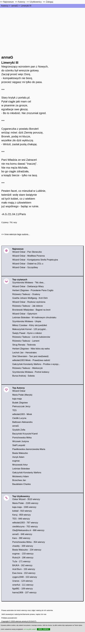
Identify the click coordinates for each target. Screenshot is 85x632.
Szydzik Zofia (18, 430)
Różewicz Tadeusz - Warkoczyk (27, 368)
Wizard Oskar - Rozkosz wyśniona (28, 302)
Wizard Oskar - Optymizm (24, 314)
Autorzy (4, 6)
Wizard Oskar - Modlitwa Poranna (28, 256)
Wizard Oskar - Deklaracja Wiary (28, 286)
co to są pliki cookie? (30, 629)
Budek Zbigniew (20, 402)
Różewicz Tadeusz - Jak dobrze (27, 306)
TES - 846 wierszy (21, 519)
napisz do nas (41, 614)
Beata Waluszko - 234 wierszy (26, 550)
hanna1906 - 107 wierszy (24, 592)
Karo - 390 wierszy (21, 538)
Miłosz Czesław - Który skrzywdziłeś (29, 325)
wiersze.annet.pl (21, 621)
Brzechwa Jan (19, 480)
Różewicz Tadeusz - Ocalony (26, 294)
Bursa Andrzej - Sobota (23, 376)
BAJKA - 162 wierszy (22, 565)
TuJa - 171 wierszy (21, 561)
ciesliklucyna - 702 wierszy (25, 526)
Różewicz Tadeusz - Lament (25, 341)
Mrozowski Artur (20, 465)
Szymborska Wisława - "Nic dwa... (28, 282)
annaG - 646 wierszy (22, 534)
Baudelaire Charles (21, 484)
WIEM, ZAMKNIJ (43, 629)
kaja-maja (17, 399)
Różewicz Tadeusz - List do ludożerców (31, 337)
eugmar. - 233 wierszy (23, 554)
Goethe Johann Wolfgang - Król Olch (30, 298)
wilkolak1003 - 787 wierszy (25, 522)
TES (14, 410)
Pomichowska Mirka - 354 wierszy (28, 542)
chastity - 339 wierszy (22, 546)
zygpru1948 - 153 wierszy (24, 577)
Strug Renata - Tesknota (24, 345)
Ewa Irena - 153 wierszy (23, 573)
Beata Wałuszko (20, 453)
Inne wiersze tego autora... (17, 234)
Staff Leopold (18, 445)
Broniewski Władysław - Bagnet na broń (31, 310)
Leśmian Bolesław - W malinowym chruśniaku (34, 317)
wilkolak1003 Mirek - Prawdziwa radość (31, 360)
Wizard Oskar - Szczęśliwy (25, 267)
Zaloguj (49, 2)
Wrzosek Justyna (20, 441)
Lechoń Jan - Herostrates (24, 352)
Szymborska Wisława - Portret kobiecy (30, 372)
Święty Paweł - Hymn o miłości (27, 333)
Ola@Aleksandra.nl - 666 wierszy (28, 530)
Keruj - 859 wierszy (21, 515)
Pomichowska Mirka (22, 437)
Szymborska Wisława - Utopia (26, 321)
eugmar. (16, 461)
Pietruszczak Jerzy (21, 406)
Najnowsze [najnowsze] (8, 2)
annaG (14, 6)
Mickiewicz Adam (20, 476)
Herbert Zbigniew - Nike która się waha (31, 349)
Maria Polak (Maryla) (22, 395)
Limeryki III (26, 6)
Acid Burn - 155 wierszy (23, 569)
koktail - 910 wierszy (22, 511)
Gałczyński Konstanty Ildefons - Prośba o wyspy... (36, 364)
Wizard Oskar (18, 391)
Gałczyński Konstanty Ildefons (26, 472)
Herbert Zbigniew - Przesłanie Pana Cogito (32, 290)
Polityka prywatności (9, 618)
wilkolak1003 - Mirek (22, 414)
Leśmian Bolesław (21, 468)
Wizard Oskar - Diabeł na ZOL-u (27, 263)
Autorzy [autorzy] (21, 2)
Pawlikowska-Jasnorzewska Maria (28, 449)
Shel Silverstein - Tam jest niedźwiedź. (30, 356)
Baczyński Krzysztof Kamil (25, 434)
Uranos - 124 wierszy (22, 581)
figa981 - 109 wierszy (22, 588)
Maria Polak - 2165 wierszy (25, 503)
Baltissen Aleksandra (22, 422)
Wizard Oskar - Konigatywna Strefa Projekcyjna (35, 260)
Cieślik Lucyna (19, 418)
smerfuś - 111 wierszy (22, 585)
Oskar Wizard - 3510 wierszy (26, 499)
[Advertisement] (42, 28)
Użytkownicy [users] (36, 2)
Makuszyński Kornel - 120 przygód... (29, 329)
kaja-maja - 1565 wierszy (24, 507)
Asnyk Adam (18, 457)
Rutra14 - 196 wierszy (22, 557)
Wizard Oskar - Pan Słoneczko (27, 252)
